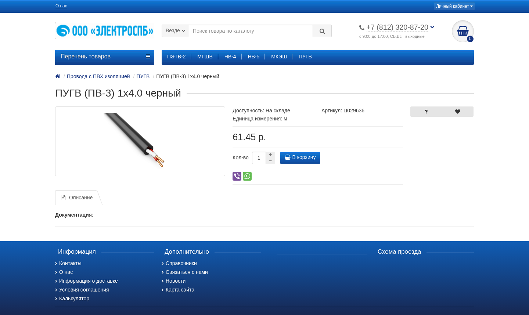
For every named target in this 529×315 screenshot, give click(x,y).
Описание (77, 197)
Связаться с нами (185, 272)
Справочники (179, 263)
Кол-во (241, 157)
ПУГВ (305, 56)
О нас (61, 5)
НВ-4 (230, 56)
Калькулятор (72, 298)
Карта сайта (178, 290)
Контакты (68, 263)
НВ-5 (253, 56)
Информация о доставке (86, 281)
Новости (174, 281)
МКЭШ (279, 56)
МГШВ (204, 56)
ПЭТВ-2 (176, 56)
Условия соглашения (82, 290)
